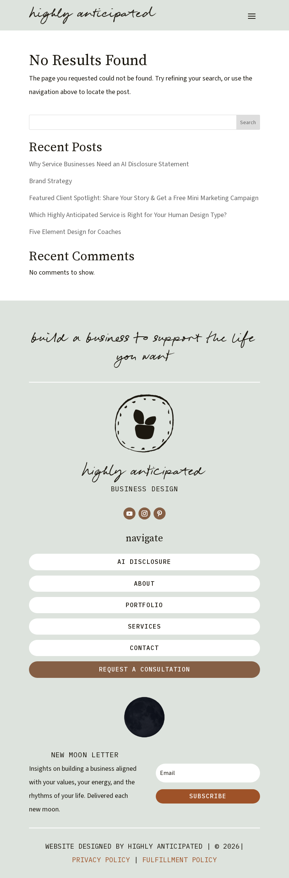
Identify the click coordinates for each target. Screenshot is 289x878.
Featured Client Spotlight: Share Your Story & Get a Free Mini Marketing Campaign (144, 198)
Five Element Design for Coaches (75, 232)
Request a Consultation (144, 669)
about (144, 583)
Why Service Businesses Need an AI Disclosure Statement (109, 164)
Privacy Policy (101, 859)
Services (144, 626)
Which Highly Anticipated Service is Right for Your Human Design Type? (128, 215)
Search (248, 122)
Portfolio (144, 605)
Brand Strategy (50, 181)
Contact (144, 648)
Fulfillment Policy (179, 859)
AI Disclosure (144, 561)
